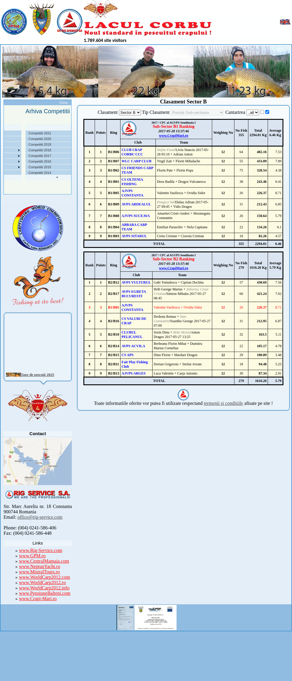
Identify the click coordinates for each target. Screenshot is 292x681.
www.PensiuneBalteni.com (44, 593)
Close (63, 102)
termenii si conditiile (223, 403)
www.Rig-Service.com (40, 550)
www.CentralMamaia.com (44, 561)
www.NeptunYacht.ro (39, 566)
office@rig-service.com (40, 517)
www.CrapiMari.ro (173, 135)
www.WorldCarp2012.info (44, 587)
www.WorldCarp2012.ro (42, 582)
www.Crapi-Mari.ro (38, 598)
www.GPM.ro (32, 555)
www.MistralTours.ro (39, 571)
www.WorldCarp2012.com (44, 577)
